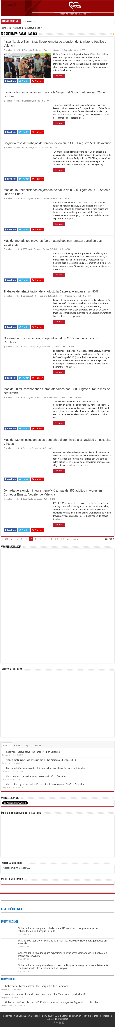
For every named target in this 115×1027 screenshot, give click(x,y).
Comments (37, 745)
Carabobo (28, 50)
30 (62, 539)
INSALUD (44, 148)
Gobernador (56, 347)
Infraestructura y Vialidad (70, 296)
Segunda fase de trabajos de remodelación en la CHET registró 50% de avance (57, 143)
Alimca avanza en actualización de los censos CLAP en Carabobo (36, 776)
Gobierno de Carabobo (62, 50)
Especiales (48, 50)
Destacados (38, 50)
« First (5, 539)
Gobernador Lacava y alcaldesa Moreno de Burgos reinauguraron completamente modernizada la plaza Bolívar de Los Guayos (63, 967)
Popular (6, 745)
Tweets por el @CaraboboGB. (16, 868)
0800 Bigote (28, 198)
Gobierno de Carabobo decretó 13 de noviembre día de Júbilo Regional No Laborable (45, 768)
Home (3, 28)
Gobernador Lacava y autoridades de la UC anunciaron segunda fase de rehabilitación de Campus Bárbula (58, 930)
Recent (17, 745)
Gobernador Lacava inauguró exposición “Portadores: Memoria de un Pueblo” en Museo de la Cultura (62, 954)
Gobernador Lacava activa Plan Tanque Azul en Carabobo (33, 752)
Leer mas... (59, 76)
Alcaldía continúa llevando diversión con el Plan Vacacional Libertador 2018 (41, 760)
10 (50, 539)
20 (56, 539)
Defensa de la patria (31, 347)
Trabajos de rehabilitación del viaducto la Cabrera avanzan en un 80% (51, 291)
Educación (36, 448)
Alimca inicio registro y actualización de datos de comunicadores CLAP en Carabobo (45, 784)
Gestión (36, 148)
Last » (75, 539)
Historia (36, 101)
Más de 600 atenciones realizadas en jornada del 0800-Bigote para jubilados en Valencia (62, 942)
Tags (26, 745)
